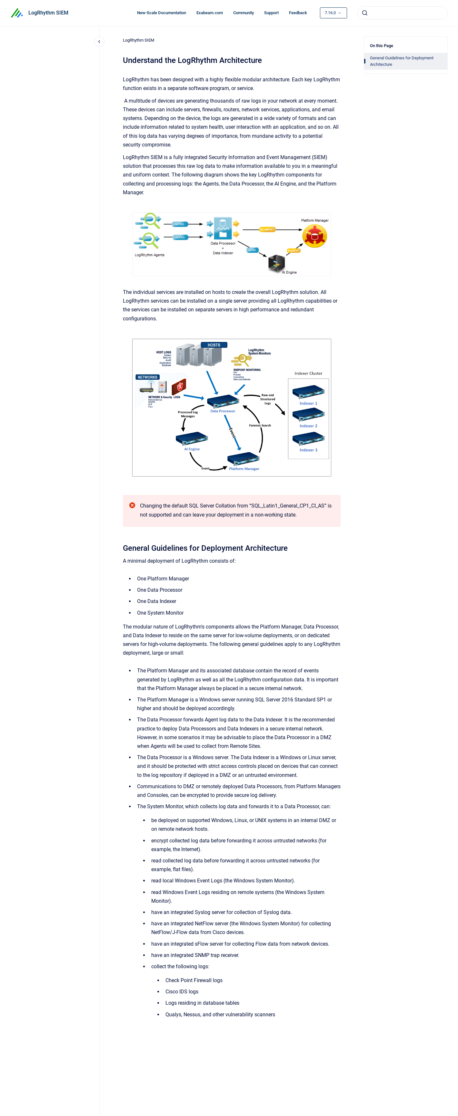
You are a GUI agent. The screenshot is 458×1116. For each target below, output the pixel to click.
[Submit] (365, 13)
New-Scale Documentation (161, 12)
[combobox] (402, 13)
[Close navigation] (99, 41)
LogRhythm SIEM (48, 13)
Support (271, 12)
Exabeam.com (209, 12)
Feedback (298, 12)
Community (243, 12)
